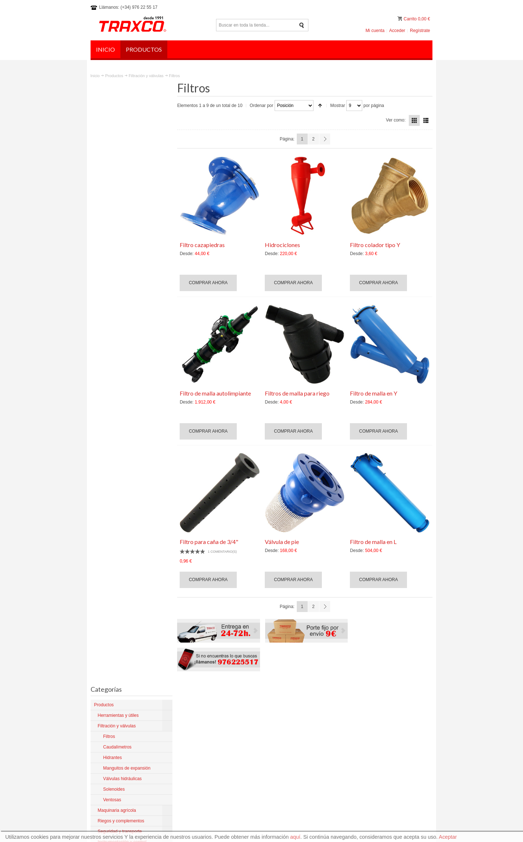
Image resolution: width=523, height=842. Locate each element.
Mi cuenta (375, 30)
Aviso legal (327, 674)
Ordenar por (262, 105)
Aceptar (448, 837)
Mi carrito (400, 18)
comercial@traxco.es (387, 718)
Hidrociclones (282, 244)
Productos (114, 76)
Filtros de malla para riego (297, 393)
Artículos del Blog (291, 725)
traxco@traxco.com (386, 711)
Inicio (95, 76)
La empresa (285, 705)
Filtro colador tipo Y (375, 244)
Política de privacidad (363, 674)
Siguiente (324, 139)
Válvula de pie (282, 541)
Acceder (397, 30)
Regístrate (420, 30)
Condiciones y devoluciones (301, 712)
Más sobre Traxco (111, 751)
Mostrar (338, 105)
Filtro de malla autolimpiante (216, 393)
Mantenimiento (288, 738)
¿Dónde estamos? (292, 751)
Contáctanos (286, 758)
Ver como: (396, 120)
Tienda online (287, 745)
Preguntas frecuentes (409, 674)
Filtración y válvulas (146, 76)
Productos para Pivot (294, 719)
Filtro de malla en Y (374, 393)
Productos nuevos (291, 732)
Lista (425, 120)
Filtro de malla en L (373, 541)
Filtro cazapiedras (202, 244)
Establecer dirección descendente (320, 105)
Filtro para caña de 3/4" (209, 541)
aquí (295, 837)
